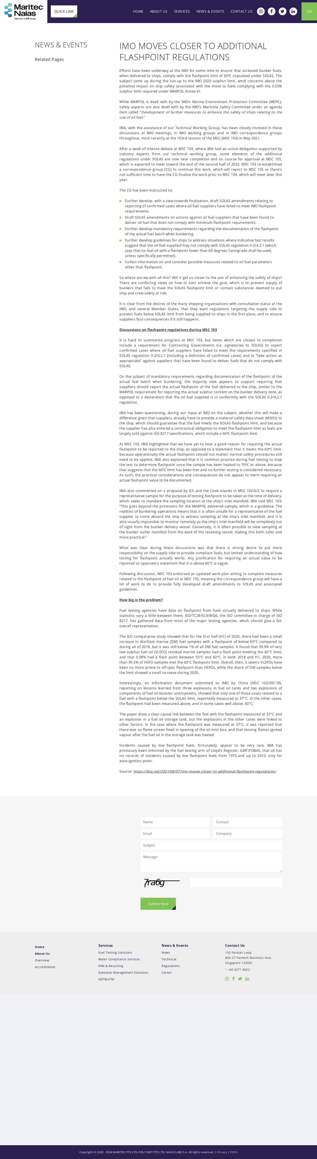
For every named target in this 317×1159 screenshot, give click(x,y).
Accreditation (45, 967)
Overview (42, 960)
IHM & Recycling (110, 966)
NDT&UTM (106, 979)
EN (309, 11)
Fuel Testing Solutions (115, 952)
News (166, 952)
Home (138, 11)
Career (167, 972)
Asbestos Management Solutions (123, 972)
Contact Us (242, 11)
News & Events (210, 11)
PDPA (234, 1152)
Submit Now (158, 903)
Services (182, 11)
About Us (159, 11)
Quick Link (64, 11)
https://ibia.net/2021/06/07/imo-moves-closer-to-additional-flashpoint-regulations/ (204, 771)
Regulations (171, 966)
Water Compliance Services (119, 959)
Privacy (222, 1152)
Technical (169, 959)
